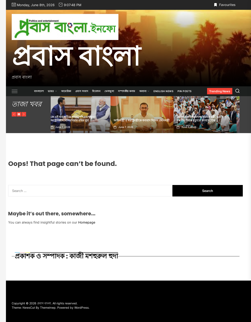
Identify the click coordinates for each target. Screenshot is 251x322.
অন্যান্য (144, 91)
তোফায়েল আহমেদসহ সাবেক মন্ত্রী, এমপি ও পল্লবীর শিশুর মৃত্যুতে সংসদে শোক (204, 118)
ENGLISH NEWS (163, 91)
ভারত (52, 91)
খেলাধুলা (109, 91)
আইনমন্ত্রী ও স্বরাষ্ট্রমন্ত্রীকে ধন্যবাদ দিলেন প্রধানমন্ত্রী (145, 120)
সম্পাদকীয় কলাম (126, 91)
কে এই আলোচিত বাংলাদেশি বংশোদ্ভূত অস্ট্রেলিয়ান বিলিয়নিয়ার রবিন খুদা (76, 118)
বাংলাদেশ (39, 91)
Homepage (86, 222)
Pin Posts (185, 91)
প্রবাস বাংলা (76, 56)
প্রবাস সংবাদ (81, 91)
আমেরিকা (66, 91)
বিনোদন (96, 91)
